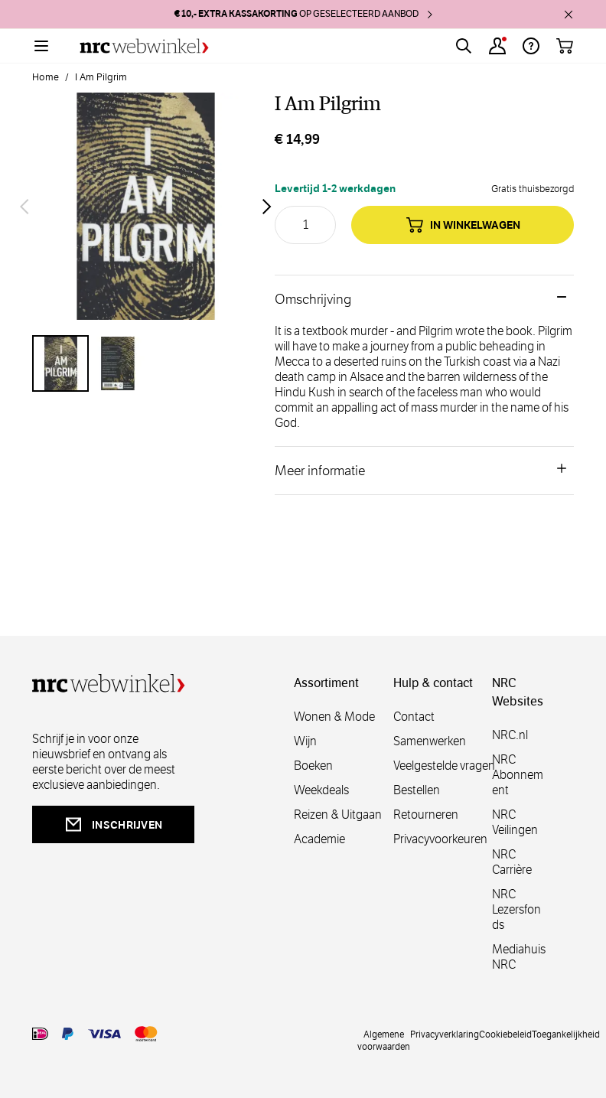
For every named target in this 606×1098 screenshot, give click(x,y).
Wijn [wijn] (305, 741)
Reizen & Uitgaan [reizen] (338, 814)
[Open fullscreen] (145, 206)
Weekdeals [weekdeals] (321, 790)
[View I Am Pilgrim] (60, 363)
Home (45, 77)
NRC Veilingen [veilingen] (515, 822)
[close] (568, 14)
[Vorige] (24, 206)
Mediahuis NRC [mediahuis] (519, 957)
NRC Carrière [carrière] (512, 862)
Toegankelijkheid (566, 1034)
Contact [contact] (414, 717)
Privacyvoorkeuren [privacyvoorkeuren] (440, 839)
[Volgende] (267, 206)
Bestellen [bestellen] (416, 790)
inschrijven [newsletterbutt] (113, 824)
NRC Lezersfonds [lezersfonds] (516, 909)
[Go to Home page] (144, 46)
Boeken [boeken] (313, 766)
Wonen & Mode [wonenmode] (334, 717)
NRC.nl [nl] (510, 735)
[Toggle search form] (463, 46)
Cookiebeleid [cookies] (505, 1034)
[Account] (497, 46)
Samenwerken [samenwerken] (429, 741)
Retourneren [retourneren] (425, 814)
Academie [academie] (319, 839)
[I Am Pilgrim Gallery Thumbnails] (145, 363)
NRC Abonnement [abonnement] (517, 774)
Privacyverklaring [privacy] (444, 1034)
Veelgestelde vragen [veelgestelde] (444, 766)
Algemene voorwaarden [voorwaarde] (383, 1040)
